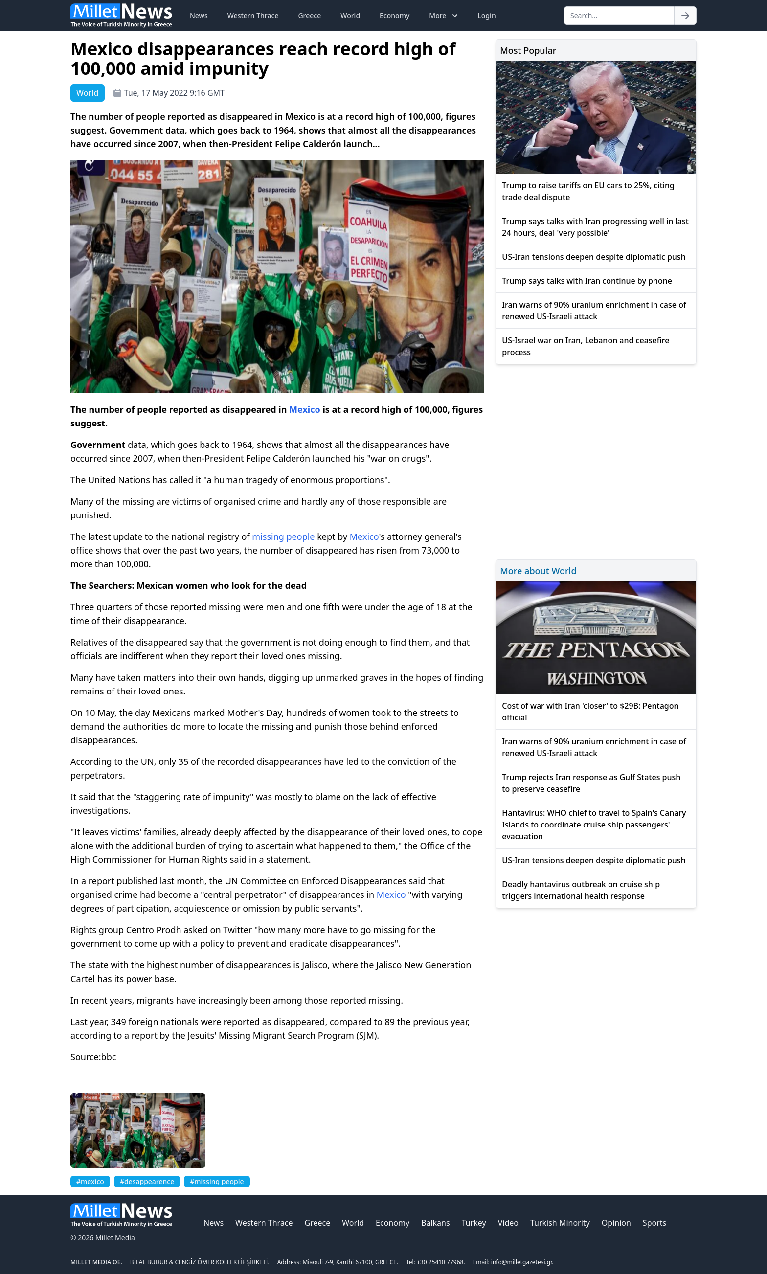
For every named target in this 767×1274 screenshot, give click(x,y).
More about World (538, 571)
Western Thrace (253, 15)
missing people (283, 536)
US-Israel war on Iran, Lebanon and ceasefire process (585, 346)
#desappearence (147, 1181)
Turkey (474, 1222)
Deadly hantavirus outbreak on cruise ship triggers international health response (581, 890)
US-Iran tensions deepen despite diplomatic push (593, 256)
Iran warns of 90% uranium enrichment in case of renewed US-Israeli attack (594, 310)
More (444, 16)
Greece (309, 15)
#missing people (217, 1181)
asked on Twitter (218, 930)
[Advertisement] (596, 460)
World (350, 15)
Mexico (304, 409)
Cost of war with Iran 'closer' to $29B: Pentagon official (590, 711)
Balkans (435, 1222)
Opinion (616, 1222)
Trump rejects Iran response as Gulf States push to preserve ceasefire (591, 783)
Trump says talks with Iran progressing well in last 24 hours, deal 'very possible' (595, 227)
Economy (394, 15)
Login (486, 15)
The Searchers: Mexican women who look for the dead (188, 585)
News (199, 15)
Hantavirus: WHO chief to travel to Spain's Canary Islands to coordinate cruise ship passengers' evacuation (594, 824)
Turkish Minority (560, 1222)
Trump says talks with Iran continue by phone (587, 280)
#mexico (90, 1181)
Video (508, 1222)
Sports (654, 1222)
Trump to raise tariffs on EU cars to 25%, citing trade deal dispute (588, 191)
